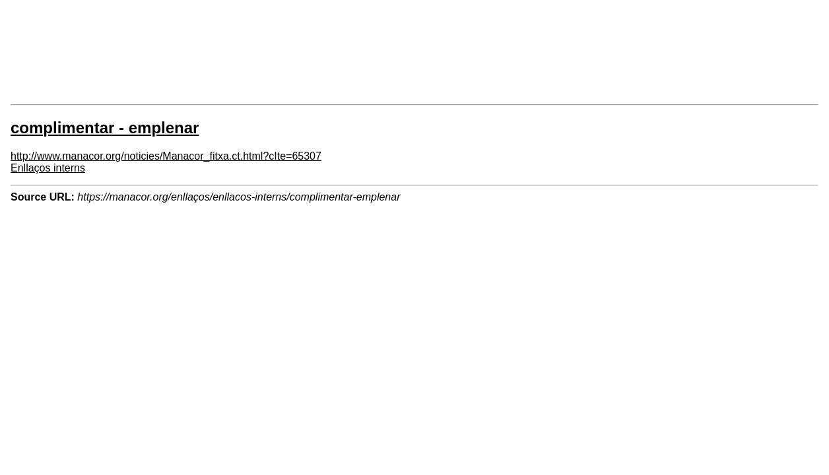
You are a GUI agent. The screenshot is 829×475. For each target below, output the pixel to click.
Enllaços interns (48, 168)
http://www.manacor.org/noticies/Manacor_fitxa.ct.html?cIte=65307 (166, 156)
